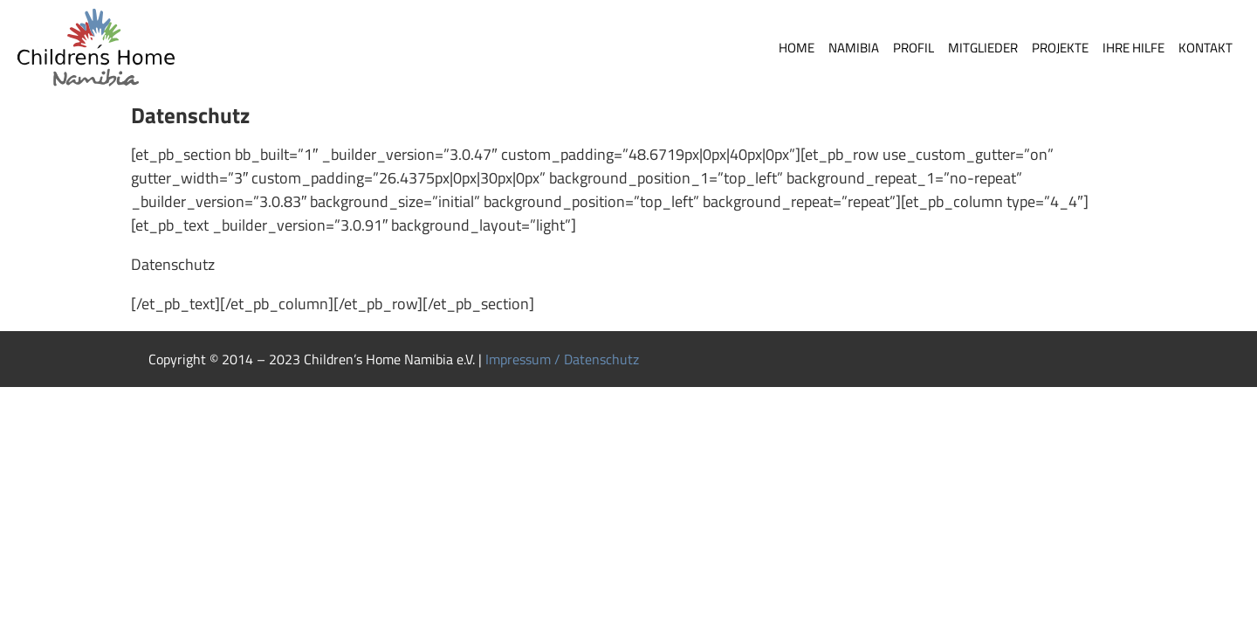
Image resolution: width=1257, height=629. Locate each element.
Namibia (853, 48)
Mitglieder (983, 48)
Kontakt (1205, 48)
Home (796, 48)
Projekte (1060, 48)
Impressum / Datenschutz (562, 359)
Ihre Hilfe (1133, 48)
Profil (913, 48)
